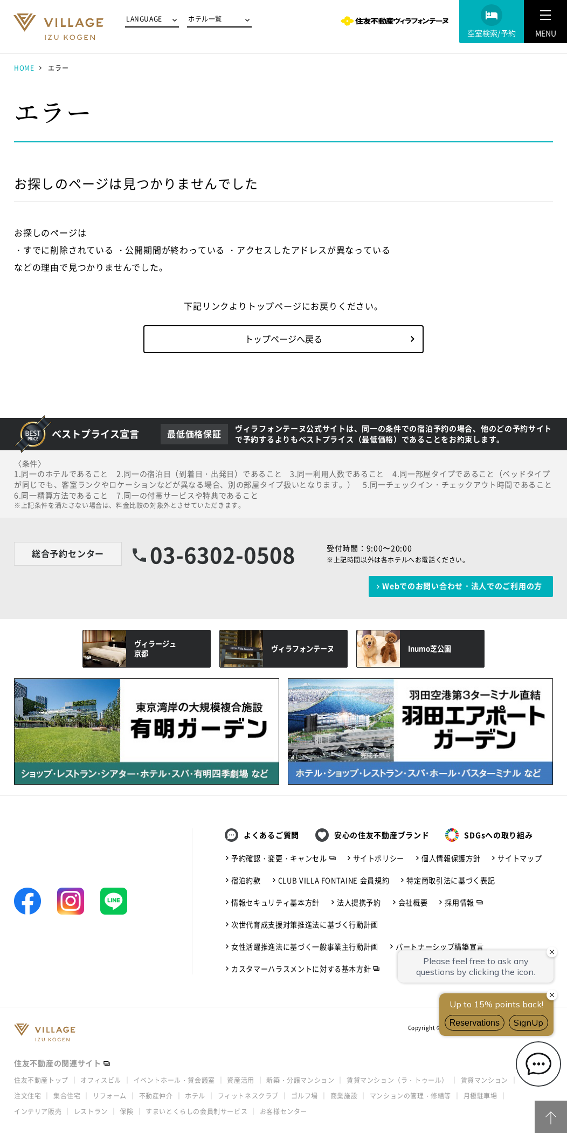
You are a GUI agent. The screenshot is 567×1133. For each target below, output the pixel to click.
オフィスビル (100, 1080)
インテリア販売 (37, 1111)
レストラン (91, 1111)
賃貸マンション (484, 1080)
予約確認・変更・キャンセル (279, 858)
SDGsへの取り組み (498, 835)
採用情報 (459, 902)
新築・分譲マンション (300, 1080)
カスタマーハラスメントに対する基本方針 (301, 969)
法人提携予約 (359, 902)
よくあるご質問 (271, 835)
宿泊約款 (246, 880)
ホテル (195, 1096)
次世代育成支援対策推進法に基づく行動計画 (304, 924)
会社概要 (413, 902)
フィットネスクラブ (248, 1096)
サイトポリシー (379, 858)
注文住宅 (27, 1096)
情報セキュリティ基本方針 (275, 902)
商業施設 (343, 1096)
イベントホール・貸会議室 (174, 1080)
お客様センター (283, 1111)
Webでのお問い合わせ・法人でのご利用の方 (462, 586)
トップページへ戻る (283, 338)
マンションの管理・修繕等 (410, 1096)
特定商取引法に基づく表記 (450, 880)
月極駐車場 (480, 1096)
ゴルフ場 (304, 1096)
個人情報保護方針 (450, 858)
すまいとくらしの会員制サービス (196, 1111)
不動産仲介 (156, 1096)
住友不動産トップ (41, 1080)
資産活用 (240, 1080)
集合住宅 (66, 1096)
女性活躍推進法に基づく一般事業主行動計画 (304, 947)
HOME (24, 68)
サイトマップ (519, 858)
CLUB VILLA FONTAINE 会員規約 (334, 880)
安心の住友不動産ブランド (381, 835)
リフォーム (110, 1096)
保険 (126, 1111)
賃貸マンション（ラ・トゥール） (397, 1080)
